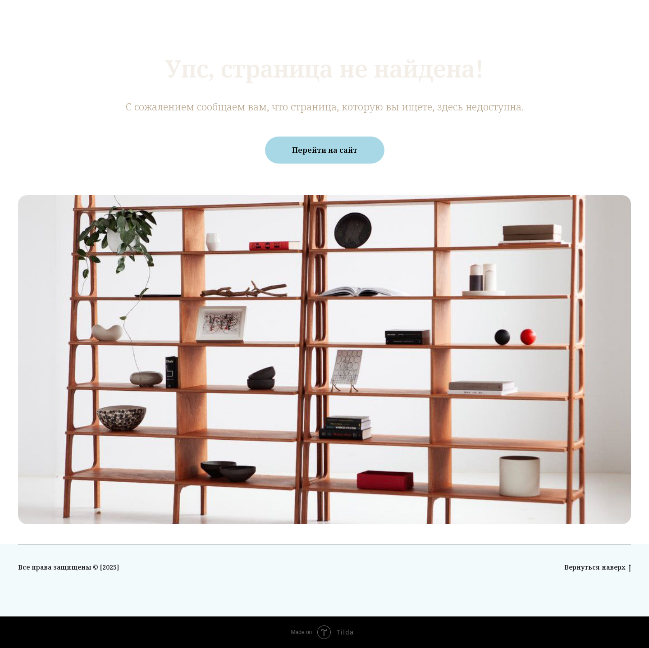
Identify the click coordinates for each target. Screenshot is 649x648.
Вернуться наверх (597, 567)
